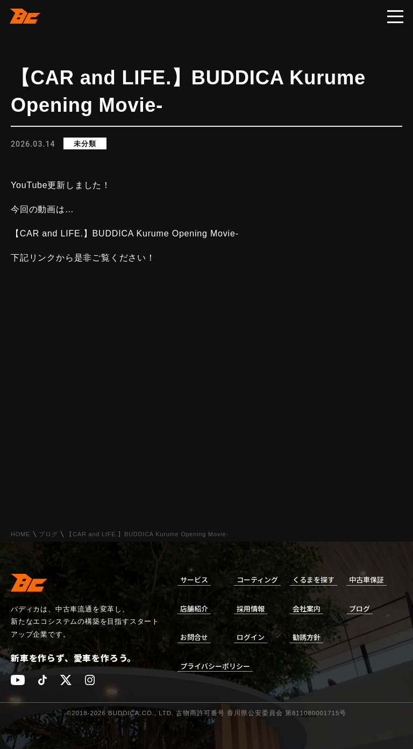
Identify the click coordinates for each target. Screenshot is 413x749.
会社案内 (307, 608)
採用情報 (251, 608)
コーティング (257, 579)
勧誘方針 (307, 637)
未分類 (85, 144)
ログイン (251, 637)
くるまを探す (313, 579)
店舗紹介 (194, 608)
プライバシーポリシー (215, 666)
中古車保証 (366, 579)
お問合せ (194, 637)
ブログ (48, 534)
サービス (194, 579)
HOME (20, 534)
